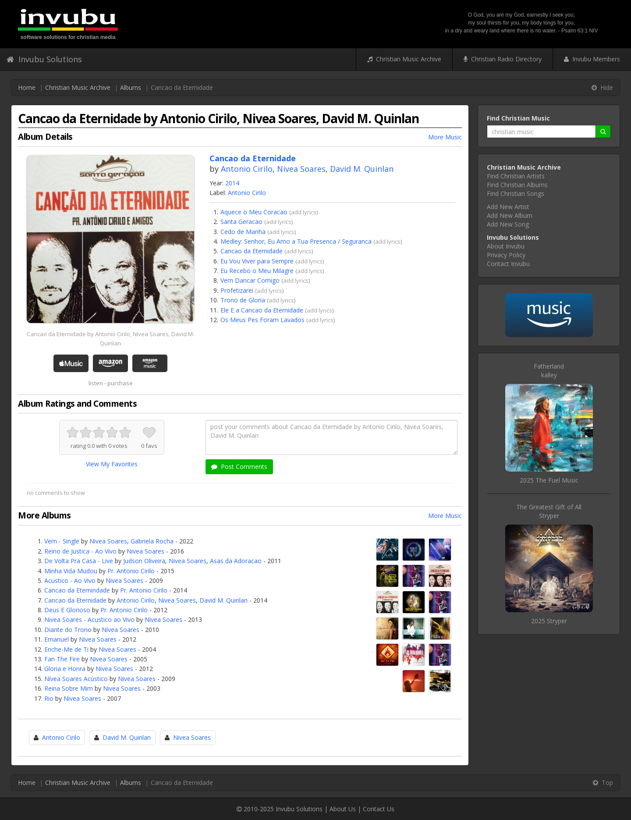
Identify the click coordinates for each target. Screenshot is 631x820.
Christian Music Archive (404, 59)
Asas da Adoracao (236, 561)
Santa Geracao (241, 221)
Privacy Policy (506, 255)
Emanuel (56, 639)
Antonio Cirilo (247, 168)
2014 (232, 183)
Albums (130, 87)
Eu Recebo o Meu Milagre (257, 270)
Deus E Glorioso (67, 610)
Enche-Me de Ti (66, 649)
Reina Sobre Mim (68, 688)
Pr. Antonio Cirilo (131, 571)
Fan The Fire (62, 659)
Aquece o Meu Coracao (253, 212)
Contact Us (378, 809)
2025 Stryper (549, 621)
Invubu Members (592, 59)
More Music (445, 137)
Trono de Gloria (242, 300)
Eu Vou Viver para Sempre (257, 261)
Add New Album (509, 215)
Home (26, 87)
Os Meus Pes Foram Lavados (262, 320)
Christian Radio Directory (503, 59)
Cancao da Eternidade (251, 251)
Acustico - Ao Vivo (70, 580)
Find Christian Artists (516, 176)
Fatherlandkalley (549, 370)
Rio (48, 698)
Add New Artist (508, 206)
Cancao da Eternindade (77, 590)
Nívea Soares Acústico (76, 678)
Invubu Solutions (44, 59)
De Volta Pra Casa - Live (78, 561)
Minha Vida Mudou (70, 571)
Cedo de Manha (243, 231)
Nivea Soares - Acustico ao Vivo (89, 619)
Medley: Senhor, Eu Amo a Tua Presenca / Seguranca (296, 241)
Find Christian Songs (515, 193)
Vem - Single (61, 541)
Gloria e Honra (64, 668)
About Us (343, 809)
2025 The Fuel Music (549, 480)
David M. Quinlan (361, 168)
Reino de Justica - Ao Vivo (80, 551)
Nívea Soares (120, 629)
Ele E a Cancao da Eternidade (261, 310)
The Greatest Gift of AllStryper (548, 511)
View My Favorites (112, 464)
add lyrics (303, 212)
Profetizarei (236, 290)
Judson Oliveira (144, 561)
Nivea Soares (301, 168)
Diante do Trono (68, 629)
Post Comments (239, 466)
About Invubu (506, 246)
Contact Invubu (508, 263)
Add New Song (508, 224)
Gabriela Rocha (152, 541)
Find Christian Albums (517, 185)
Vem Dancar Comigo (250, 280)
